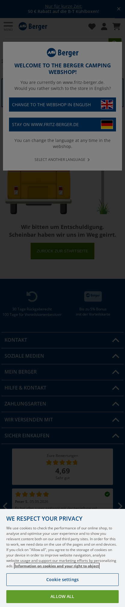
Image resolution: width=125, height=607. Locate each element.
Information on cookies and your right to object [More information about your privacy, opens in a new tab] (57, 575)
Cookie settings (62, 589)
